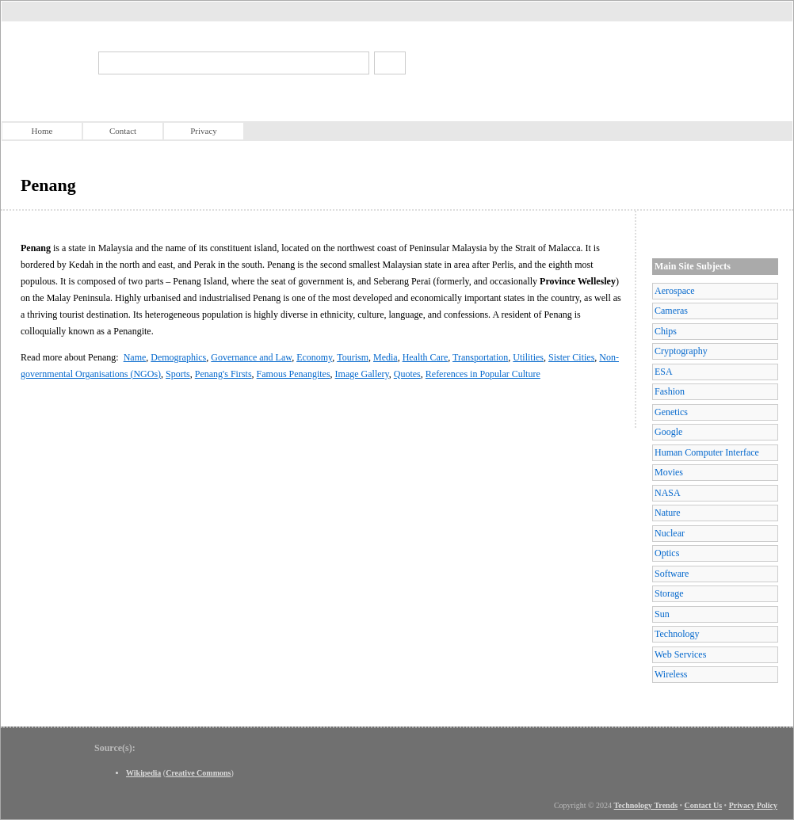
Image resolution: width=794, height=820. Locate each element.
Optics (667, 553)
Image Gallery (362, 373)
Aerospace (675, 290)
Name (135, 357)
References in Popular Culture (483, 373)
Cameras (671, 310)
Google (668, 431)
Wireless (671, 674)
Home (42, 130)
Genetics (671, 412)
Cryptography (681, 351)
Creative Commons (198, 773)
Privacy (203, 130)
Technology (677, 633)
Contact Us (704, 805)
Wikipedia (143, 773)
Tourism (352, 357)
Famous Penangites (293, 373)
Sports (178, 373)
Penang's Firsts (223, 373)
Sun (662, 614)
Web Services (680, 654)
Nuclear (670, 533)
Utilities (528, 357)
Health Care (426, 357)
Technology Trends (646, 805)
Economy (314, 357)
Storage (669, 593)
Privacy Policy (753, 805)
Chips (666, 331)
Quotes (407, 373)
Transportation (480, 357)
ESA (664, 371)
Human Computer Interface (707, 452)
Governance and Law (251, 357)
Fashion (670, 391)
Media (385, 357)
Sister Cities (571, 357)
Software (672, 573)
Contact (122, 130)
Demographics (178, 357)
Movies (669, 472)
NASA (668, 492)
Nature (668, 512)
